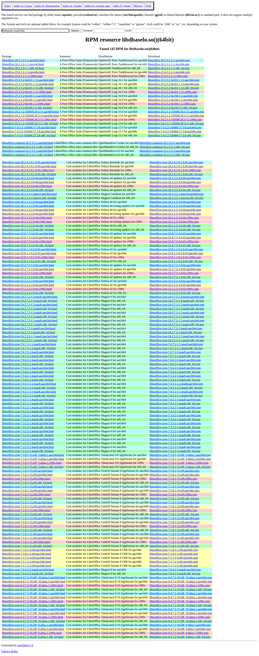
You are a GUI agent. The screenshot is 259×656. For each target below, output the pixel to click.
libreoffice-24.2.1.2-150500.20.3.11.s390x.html (29, 119)
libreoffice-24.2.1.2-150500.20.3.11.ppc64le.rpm (176, 115)
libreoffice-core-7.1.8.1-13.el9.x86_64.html (27, 514)
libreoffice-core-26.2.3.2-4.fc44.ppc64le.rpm (175, 182)
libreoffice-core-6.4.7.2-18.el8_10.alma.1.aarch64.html (33, 593)
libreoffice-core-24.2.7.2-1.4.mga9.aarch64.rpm (176, 296)
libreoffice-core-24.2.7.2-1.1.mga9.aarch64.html (29, 320)
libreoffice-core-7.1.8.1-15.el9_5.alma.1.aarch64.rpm (180, 455)
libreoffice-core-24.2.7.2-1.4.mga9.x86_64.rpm (176, 300)
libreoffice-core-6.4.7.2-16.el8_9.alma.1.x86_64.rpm (179, 636)
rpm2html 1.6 (25, 645)
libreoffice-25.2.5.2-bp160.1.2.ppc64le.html (27, 99)
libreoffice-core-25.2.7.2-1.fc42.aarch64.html (28, 265)
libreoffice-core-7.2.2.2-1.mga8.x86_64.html (28, 451)
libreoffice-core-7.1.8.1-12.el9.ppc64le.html (27, 522)
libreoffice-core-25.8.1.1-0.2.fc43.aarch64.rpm (176, 249)
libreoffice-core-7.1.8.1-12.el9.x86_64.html (27, 530)
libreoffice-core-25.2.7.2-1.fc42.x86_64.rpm (174, 277)
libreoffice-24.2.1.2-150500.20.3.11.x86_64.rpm (176, 123)
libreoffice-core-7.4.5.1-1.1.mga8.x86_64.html (29, 395)
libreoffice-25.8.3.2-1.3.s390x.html (22, 76)
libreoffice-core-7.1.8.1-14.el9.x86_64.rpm (174, 498)
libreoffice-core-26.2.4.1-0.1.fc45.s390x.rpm (175, 170)
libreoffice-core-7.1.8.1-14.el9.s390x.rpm (173, 494)
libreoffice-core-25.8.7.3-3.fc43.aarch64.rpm (175, 233)
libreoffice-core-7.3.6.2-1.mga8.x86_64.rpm (174, 419)
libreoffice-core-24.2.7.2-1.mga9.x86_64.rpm (175, 332)
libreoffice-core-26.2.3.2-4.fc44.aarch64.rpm (175, 178)
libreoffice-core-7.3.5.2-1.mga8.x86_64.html (28, 427)
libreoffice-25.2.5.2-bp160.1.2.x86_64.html (27, 107)
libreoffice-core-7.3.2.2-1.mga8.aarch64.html (28, 431)
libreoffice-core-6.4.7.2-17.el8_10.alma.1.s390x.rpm (179, 617)
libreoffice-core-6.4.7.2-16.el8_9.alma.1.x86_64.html (32, 636)
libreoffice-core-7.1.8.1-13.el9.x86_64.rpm (174, 514)
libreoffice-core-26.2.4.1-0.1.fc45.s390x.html (28, 170)
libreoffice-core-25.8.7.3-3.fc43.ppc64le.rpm (175, 237)
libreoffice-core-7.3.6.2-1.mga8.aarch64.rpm (175, 415)
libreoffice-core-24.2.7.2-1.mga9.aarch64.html (28, 328)
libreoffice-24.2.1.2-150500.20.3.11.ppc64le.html (30, 115)
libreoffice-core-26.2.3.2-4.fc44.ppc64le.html (28, 182)
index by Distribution (47, 5)
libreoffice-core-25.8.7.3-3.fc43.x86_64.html (28, 245)
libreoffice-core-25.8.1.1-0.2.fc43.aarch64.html (29, 249)
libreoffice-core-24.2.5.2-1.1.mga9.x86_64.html (29, 340)
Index (7, 5)
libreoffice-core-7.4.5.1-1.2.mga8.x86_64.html (29, 387)
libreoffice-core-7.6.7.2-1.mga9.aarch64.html (28, 352)
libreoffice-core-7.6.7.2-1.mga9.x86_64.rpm (174, 356)
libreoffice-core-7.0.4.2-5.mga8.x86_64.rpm (174, 573)
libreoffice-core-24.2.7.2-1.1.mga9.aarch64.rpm (176, 320)
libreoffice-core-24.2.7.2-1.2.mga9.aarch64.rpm (176, 312)
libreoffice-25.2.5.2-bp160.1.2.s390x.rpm (171, 103)
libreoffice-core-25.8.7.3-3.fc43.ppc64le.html (28, 237)
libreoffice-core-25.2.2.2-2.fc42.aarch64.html (28, 281)
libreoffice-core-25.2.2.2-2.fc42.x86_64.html (28, 292)
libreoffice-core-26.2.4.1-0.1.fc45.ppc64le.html (29, 166)
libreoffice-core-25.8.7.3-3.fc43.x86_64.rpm (174, 245)
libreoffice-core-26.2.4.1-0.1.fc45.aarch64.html (29, 162)
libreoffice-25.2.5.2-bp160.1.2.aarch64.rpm (173, 95)
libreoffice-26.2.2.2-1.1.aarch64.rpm (169, 60)
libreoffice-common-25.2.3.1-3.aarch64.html (27, 150)
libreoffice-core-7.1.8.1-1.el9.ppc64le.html (26, 553)
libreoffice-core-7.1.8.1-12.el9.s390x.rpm (173, 526)
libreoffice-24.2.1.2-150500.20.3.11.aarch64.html (30, 111)
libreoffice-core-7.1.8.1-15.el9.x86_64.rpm (174, 482)
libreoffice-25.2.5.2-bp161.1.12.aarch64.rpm (173, 80)
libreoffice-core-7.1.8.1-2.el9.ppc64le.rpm (173, 549)
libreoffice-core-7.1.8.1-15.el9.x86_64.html (27, 482)
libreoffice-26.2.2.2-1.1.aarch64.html (23, 60)
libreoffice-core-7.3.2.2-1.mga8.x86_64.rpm (174, 435)
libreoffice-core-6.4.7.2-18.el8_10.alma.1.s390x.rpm (179, 601)
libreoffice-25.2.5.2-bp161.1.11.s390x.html (27, 91)
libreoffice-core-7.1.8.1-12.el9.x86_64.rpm (174, 530)
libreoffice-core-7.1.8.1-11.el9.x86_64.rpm (174, 545)
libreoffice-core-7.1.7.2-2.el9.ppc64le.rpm (173, 565)
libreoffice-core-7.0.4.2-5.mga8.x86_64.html (28, 573)
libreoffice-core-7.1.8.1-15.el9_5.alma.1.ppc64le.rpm (180, 458)
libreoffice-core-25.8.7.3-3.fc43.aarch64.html (28, 233)
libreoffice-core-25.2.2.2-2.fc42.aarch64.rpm (175, 281)
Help (148, 5)
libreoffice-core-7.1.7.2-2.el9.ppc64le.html (26, 565)
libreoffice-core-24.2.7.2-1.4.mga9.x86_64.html (29, 300)
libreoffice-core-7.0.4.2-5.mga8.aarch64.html (28, 569)
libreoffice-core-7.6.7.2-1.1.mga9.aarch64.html (29, 344)
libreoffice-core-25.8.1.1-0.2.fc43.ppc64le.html (29, 253)
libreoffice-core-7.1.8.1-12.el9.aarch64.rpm (174, 518)
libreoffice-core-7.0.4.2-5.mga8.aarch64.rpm (175, 569)
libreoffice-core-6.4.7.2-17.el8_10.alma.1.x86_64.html (33, 621)
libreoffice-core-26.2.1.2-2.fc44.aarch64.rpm (175, 201)
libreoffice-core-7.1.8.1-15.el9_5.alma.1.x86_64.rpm (179, 466)
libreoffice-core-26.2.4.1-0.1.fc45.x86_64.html (29, 174)
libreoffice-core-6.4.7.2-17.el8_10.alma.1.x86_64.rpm (180, 621)
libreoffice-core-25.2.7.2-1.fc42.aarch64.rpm (175, 265)
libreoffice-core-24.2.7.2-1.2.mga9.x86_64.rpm (176, 316)
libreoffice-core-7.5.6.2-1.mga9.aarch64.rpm (175, 368)
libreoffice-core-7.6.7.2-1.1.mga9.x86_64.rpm (175, 348)
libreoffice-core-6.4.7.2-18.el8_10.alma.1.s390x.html (32, 601)
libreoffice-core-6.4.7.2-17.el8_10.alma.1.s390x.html (32, 617)
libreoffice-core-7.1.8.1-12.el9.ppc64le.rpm (174, 522)
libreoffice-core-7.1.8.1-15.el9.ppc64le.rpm (174, 474)
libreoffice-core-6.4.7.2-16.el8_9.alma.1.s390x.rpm (179, 632)
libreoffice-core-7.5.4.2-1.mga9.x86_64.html (28, 379)
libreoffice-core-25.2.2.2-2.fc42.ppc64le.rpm (175, 284)
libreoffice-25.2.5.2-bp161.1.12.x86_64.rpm (173, 88)
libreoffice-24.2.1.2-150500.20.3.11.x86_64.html (30, 123)
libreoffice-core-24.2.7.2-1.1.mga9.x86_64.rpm (176, 324)
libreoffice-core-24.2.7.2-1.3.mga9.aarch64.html (29, 304)
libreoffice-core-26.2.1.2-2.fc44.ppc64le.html (28, 209)
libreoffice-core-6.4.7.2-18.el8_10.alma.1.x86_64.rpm (180, 605)
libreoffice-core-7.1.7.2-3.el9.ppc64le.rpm (173, 561)
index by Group (23, 5)
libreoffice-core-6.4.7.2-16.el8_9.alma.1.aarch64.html (33, 625)
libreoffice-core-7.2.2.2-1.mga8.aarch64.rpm (175, 447)
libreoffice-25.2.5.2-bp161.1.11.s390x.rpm (172, 91)
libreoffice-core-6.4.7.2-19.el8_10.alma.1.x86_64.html (33, 589)
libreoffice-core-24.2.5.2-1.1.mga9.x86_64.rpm (176, 340)
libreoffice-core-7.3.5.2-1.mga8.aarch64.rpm (175, 423)
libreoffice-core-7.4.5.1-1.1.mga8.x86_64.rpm (175, 395)
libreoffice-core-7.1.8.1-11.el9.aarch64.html (27, 534)
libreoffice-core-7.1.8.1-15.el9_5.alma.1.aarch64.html (33, 455)
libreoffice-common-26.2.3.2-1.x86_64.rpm (165, 146)
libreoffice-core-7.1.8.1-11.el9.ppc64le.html (27, 538)
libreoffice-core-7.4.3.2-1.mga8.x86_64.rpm (174, 411)
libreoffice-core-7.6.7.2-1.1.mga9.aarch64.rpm (176, 344)
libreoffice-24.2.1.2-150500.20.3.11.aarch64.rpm (176, 111)
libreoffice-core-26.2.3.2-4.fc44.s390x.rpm (174, 186)
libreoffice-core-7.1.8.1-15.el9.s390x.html (26, 478)
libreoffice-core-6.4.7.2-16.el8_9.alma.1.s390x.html (32, 632)
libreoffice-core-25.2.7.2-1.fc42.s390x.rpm (174, 273)
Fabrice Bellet (9, 651)
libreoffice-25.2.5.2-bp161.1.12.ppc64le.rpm (173, 84)
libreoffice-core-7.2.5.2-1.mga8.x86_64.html (28, 443)
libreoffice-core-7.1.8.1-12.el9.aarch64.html (27, 518)
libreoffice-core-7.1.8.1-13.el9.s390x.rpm (173, 510)
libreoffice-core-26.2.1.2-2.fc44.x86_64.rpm (174, 225)
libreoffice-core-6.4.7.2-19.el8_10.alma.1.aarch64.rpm (180, 577)
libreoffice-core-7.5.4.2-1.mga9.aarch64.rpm (175, 375)
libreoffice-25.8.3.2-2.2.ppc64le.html (23, 72)
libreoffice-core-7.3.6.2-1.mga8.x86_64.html (28, 419)
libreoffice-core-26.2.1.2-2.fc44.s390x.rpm (174, 217)
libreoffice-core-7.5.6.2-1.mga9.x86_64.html (28, 371)
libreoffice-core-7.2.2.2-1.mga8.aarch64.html (28, 447)
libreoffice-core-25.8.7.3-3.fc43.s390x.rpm (174, 241)
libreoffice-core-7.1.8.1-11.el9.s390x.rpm (173, 541)
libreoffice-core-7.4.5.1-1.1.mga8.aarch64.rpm (176, 391)
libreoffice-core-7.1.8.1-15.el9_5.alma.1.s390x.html (32, 462)
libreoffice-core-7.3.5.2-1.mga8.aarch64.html (28, 423)
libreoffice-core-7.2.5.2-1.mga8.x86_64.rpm (174, 443)
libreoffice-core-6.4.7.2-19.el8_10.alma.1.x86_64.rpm (180, 589)
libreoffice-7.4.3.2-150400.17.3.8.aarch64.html (29, 127)
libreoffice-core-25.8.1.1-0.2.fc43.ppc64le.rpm (176, 253)
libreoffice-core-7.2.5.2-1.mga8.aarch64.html (28, 439)
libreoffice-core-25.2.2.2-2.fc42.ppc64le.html (28, 284)
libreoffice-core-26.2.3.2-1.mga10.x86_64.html (29, 197)
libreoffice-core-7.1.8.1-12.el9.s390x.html (26, 526)
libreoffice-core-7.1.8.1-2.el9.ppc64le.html (26, 549)
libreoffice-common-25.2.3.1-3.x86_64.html (27, 154)
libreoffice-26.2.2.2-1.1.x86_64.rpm (168, 68)
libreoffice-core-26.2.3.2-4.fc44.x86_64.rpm (174, 190)
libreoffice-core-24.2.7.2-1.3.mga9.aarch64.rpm (176, 304)
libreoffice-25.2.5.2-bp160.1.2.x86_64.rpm (172, 107)
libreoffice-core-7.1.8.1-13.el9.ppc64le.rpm (174, 506)
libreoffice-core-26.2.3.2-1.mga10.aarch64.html (29, 194)
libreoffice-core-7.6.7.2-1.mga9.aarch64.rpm (175, 352)
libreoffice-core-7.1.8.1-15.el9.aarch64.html (27, 470)
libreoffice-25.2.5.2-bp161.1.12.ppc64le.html (28, 84)
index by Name (122, 5)
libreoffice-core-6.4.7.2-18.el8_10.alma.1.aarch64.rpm (180, 593)
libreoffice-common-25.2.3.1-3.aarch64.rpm (165, 150)
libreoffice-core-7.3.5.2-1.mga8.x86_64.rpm (174, 427)
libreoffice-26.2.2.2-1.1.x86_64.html (23, 68)
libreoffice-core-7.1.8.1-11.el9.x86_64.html (27, 545)
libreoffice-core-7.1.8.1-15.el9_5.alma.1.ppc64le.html (33, 458)
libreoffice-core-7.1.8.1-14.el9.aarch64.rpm (174, 486)
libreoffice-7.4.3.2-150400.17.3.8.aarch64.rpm (174, 127)
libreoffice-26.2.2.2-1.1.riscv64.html (23, 64)
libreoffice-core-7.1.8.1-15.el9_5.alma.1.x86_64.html (32, 466)
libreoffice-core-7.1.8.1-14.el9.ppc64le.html (27, 490)
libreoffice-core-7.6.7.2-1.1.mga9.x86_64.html (29, 348)
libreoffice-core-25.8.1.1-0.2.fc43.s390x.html (28, 257)
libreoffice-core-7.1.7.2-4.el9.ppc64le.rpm (173, 557)
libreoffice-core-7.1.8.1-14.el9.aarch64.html (27, 486)
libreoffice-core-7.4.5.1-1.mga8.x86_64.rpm (174, 403)
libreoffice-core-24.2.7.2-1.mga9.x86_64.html (28, 332)
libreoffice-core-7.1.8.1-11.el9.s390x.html (26, 541)
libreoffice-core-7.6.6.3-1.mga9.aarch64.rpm (175, 360)
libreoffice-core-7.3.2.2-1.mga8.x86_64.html (28, 435)
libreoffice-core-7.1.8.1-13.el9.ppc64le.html (27, 506)
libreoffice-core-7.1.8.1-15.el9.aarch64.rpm (174, 470)
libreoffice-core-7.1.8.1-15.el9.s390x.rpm (173, 478)
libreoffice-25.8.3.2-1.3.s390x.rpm (168, 76)
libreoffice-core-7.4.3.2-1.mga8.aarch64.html (28, 407)
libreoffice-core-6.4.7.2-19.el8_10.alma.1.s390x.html (32, 585)
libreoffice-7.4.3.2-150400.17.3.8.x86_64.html (29, 135)
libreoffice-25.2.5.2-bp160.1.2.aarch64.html (27, 95)
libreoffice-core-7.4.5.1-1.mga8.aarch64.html (28, 399)
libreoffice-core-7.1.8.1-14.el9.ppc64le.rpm (174, 490)
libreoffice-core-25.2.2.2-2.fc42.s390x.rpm (174, 288)
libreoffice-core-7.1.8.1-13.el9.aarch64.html (27, 502)
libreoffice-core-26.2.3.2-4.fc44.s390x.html (27, 186)
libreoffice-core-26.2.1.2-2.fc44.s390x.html (27, 217)
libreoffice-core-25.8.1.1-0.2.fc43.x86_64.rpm (176, 261)
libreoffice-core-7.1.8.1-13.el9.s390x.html (26, 510)
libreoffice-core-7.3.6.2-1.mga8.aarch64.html (28, 415)
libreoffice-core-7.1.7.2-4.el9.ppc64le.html (26, 557)
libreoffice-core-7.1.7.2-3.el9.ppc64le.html (26, 561)
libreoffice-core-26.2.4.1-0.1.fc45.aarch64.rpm (176, 162)
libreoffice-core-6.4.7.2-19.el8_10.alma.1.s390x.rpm (179, 585)
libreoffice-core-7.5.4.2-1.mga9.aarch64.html (28, 375)
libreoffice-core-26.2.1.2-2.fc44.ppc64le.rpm (175, 209)
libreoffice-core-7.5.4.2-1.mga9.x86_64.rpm (174, 379)
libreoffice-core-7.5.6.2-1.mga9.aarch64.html (28, 368)
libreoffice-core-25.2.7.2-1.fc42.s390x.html (27, 273)
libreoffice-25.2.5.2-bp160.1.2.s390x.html (26, 103)
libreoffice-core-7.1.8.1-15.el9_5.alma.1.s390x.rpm (179, 462)
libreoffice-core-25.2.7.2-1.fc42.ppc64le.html (28, 269)
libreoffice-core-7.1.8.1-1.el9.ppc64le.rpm (173, 553)
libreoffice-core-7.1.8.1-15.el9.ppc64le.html (27, 474)
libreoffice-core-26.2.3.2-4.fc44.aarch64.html (28, 178)
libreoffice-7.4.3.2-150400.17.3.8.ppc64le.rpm (174, 131)
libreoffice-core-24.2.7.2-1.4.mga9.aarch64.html (29, 296)
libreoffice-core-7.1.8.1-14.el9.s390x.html (26, 494)
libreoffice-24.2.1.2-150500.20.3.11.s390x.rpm (175, 119)
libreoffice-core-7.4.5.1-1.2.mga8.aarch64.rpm (176, 383)
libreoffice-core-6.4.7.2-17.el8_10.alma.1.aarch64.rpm (180, 609)
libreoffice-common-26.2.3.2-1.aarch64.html (27, 142)
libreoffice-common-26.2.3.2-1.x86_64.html (27, 146)
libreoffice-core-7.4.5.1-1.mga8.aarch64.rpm (175, 399)
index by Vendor (72, 5)
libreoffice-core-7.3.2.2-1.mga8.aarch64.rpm (175, 431)
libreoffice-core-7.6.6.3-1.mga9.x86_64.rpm (174, 364)
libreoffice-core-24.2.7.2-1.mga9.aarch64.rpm (175, 328)
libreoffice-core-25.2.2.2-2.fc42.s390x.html (27, 288)
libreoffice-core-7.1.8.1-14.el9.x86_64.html (27, 498)
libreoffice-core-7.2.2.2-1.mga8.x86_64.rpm (174, 451)
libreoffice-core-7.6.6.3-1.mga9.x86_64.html (28, 364)
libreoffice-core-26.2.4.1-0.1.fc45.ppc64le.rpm (176, 166)
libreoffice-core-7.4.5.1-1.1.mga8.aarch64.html (29, 391)
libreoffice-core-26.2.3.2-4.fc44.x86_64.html (28, 190)
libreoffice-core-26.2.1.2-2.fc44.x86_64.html (28, 225)
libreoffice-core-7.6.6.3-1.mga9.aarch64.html (28, 360)
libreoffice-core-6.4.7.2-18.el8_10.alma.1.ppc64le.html (33, 597)
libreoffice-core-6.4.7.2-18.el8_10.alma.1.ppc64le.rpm (180, 597)
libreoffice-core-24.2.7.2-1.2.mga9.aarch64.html (29, 312)
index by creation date (97, 5)
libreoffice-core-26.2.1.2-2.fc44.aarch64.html (28, 201)
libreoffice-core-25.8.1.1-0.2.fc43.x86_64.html (29, 261)
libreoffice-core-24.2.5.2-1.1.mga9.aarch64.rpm (176, 336)
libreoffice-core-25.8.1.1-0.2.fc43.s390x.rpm (175, 257)
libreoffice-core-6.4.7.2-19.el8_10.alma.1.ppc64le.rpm (180, 581)
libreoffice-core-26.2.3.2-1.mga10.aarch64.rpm (176, 194)
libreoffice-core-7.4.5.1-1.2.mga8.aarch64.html (29, 383)
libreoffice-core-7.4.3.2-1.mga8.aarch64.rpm (175, 407)
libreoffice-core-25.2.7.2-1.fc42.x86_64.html (28, 277)
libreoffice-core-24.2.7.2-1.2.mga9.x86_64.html (29, 316)
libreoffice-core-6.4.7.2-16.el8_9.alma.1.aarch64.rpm (180, 625)
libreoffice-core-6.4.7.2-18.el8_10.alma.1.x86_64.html (33, 605)
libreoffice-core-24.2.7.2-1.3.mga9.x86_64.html (29, 308)
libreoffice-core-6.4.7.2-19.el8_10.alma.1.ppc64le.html (33, 581)
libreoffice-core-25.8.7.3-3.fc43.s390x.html (27, 241)
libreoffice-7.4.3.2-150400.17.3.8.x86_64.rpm (174, 135)
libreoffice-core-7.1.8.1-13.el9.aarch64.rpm (174, 502)
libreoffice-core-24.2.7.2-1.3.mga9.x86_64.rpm (176, 308)
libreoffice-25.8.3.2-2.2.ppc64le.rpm (169, 72)
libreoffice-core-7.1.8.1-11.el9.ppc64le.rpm (174, 538)
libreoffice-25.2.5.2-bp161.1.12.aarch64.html (28, 80)
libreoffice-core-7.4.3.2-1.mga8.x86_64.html (28, 411)
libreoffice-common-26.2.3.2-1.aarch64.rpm (165, 142)
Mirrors (138, 5)
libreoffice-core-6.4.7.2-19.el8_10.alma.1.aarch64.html (33, 577)
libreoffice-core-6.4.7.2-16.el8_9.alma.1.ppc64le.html (33, 628)
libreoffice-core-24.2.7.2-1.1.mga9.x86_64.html (29, 324)
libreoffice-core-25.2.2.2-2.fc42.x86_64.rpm (174, 292)
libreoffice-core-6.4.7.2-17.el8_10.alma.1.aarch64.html (33, 609)
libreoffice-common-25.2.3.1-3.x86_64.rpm (165, 154)
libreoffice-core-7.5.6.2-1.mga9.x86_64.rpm (174, 371)
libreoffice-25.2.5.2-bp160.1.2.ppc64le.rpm (173, 99)
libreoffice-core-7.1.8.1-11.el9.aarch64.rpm (174, 534)
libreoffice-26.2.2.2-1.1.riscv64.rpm (168, 64)
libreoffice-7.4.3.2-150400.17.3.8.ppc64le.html (29, 131)
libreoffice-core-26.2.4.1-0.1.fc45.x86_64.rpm (176, 174)
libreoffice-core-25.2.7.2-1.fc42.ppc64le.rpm (175, 269)
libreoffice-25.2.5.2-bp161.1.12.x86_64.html (27, 88)
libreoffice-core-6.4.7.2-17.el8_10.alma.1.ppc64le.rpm (180, 613)
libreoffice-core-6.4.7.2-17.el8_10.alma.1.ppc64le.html (33, 613)
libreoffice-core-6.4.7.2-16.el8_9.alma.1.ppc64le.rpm (180, 628)
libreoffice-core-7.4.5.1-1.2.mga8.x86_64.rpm (175, 387)
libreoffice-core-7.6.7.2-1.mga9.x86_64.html (28, 356)
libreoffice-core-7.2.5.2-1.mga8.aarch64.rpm (175, 439)
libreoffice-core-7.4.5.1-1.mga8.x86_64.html (28, 403)
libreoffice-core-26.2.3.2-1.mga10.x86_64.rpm (176, 197)
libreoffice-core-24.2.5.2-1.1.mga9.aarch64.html (29, 336)
